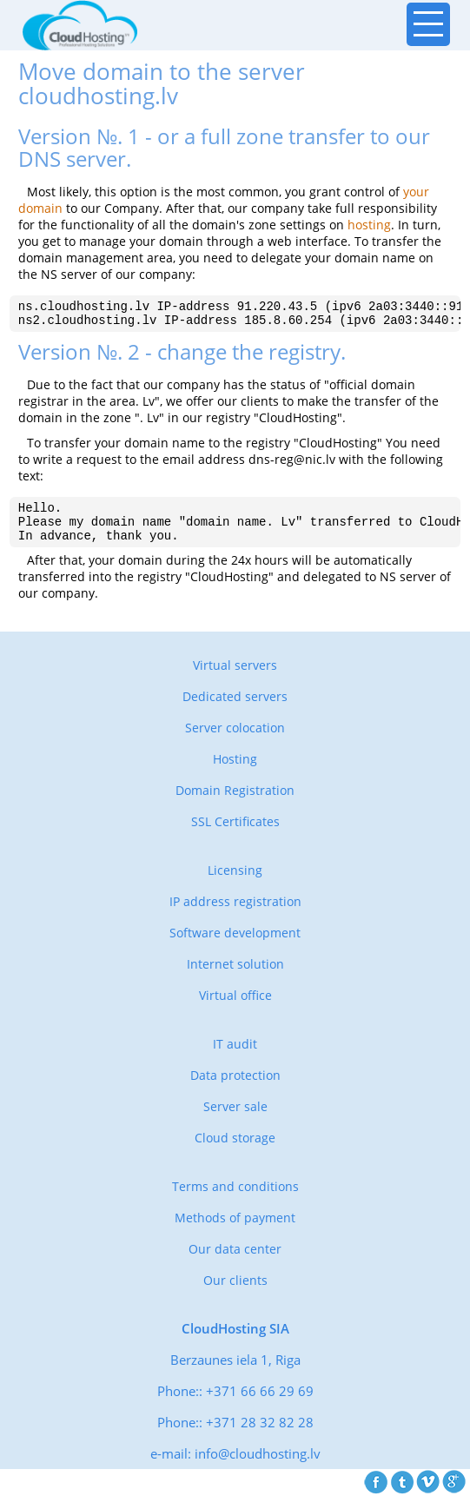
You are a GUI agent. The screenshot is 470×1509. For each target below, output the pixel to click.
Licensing (235, 883)
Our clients (235, 1293)
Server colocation (235, 740)
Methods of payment (235, 1230)
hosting (369, 224)
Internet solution (235, 977)
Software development (235, 945)
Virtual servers (235, 678)
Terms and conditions (235, 1199)
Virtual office (235, 1008)
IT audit (235, 1057)
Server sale (235, 1119)
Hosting (235, 772)
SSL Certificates (235, 834)
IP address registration (235, 914)
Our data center (235, 1262)
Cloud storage (235, 1150)
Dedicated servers (235, 709)
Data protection (235, 1088)
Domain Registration (235, 803)
